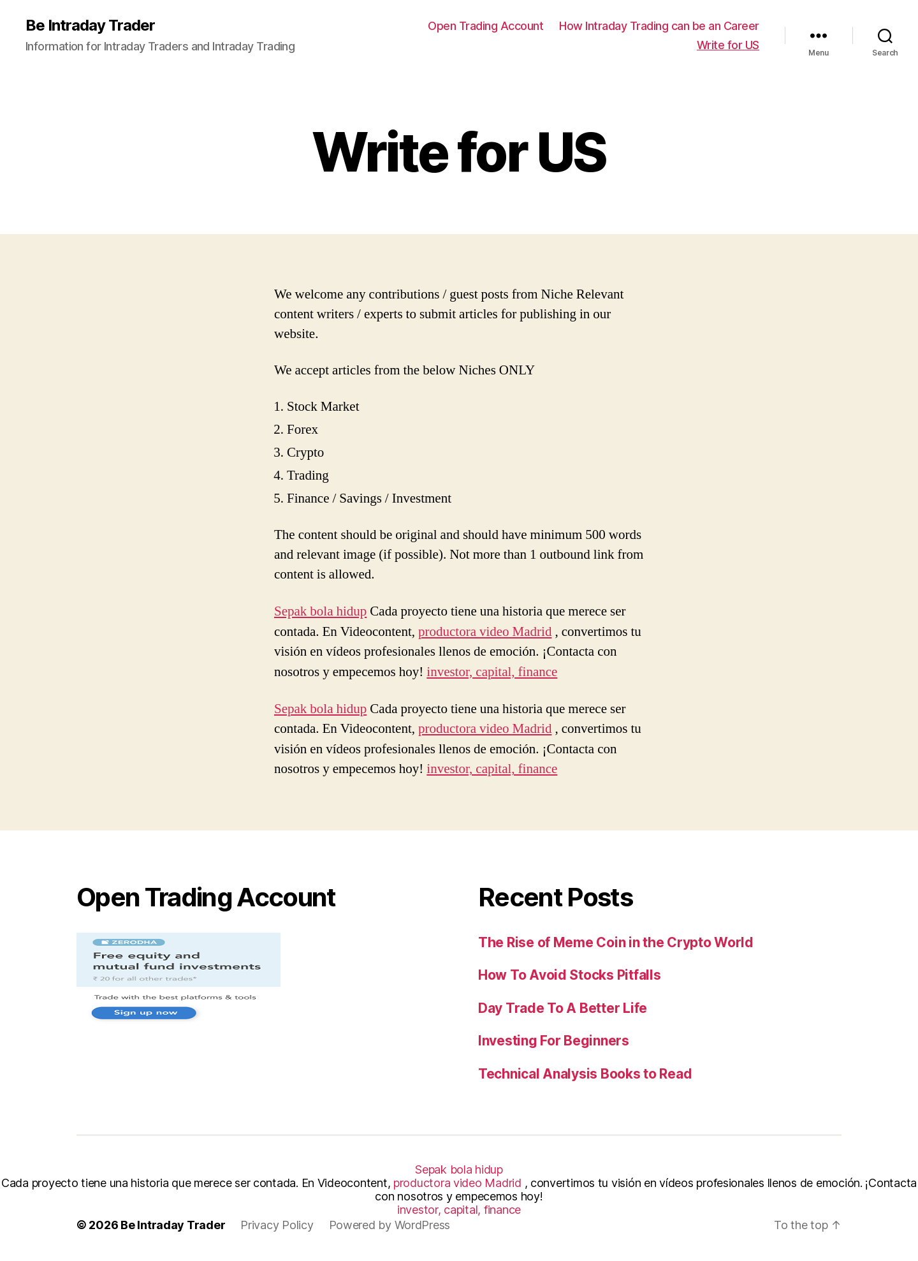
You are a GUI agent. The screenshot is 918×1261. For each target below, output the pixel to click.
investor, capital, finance (491, 672)
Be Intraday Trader (90, 25)
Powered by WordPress (390, 1225)
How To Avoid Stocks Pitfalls (569, 975)
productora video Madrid (484, 631)
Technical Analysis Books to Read (585, 1074)
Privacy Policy (276, 1225)
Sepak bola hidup (320, 611)
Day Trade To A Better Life (562, 1008)
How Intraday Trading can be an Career (659, 26)
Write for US (728, 45)
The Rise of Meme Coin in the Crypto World (616, 942)
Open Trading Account (485, 26)
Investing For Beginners (553, 1041)
